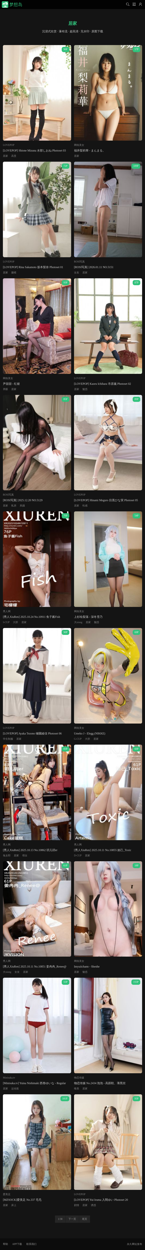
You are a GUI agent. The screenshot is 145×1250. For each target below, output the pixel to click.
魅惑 (84, 389)
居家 (5, 156)
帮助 (5, 1244)
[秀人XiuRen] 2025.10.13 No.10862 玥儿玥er (30, 850)
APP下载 (17, 1244)
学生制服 (8, 739)
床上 (13, 1205)
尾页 (84, 1219)
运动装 (15, 1088)
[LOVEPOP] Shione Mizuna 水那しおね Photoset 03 (34, 150)
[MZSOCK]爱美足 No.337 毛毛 (22, 1199)
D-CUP (78, 855)
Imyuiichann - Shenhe (87, 966)
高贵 (13, 156)
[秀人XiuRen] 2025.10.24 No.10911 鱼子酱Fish (31, 616)
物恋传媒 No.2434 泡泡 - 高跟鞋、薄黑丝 (100, 1083)
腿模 (13, 272)
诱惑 (93, 1205)
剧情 (76, 1205)
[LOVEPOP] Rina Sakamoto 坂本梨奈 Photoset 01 (33, 267)
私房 (13, 505)
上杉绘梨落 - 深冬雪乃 (88, 616)
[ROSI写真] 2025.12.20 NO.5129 (22, 500)
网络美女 (79, 145)
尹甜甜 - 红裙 (11, 383)
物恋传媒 (79, 1077)
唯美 (76, 1088)
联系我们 (31, 1244)
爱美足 (7, 1194)
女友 (76, 272)
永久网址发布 (134, 1244)
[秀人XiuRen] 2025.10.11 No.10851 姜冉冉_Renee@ (34, 966)
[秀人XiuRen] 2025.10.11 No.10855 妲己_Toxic (102, 850)
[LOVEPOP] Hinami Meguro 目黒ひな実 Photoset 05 (106, 500)
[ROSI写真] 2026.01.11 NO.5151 (94, 267)
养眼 (5, 389)
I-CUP (6, 622)
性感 (84, 505)
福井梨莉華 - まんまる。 (89, 150)
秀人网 (7, 611)
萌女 (24, 855)
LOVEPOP (8, 145)
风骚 (22, 505)
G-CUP (78, 739)
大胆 (15, 622)
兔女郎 (7, 855)
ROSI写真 (79, 261)
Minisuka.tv (9, 1077)
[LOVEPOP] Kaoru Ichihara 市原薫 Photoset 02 (102, 383)
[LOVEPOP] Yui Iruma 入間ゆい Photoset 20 (101, 1199)
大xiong (78, 622)
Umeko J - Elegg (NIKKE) (89, 733)
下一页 (72, 1219)
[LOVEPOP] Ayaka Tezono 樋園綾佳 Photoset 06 (32, 733)
